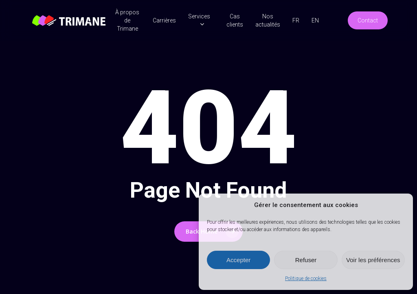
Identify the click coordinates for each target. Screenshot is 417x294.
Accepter (238, 259)
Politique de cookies (306, 278)
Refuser (306, 259)
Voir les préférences (373, 259)
